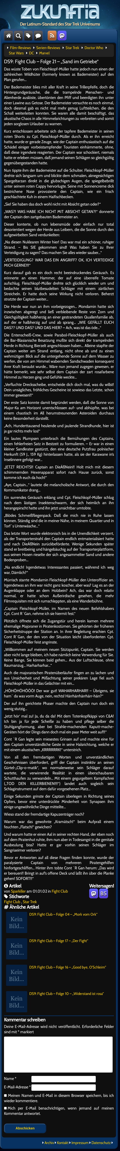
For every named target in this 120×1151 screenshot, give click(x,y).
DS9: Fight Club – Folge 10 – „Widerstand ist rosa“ (55, 1001)
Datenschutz (101, 1142)
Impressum (80, 1142)
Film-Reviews (20, 47)
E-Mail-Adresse (17, 1086)
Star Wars (16, 53)
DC (31, 53)
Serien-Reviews (48, 47)
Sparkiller (18, 891)
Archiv (49, 1142)
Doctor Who (94, 47)
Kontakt (63, 1142)
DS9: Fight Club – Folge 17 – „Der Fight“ (47, 948)
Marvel (44, 53)
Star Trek (72, 47)
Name (10, 1078)
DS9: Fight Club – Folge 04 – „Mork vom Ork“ (51, 922)
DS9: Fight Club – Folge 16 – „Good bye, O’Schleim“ (56, 975)
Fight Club (60, 891)
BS (103, 893)
